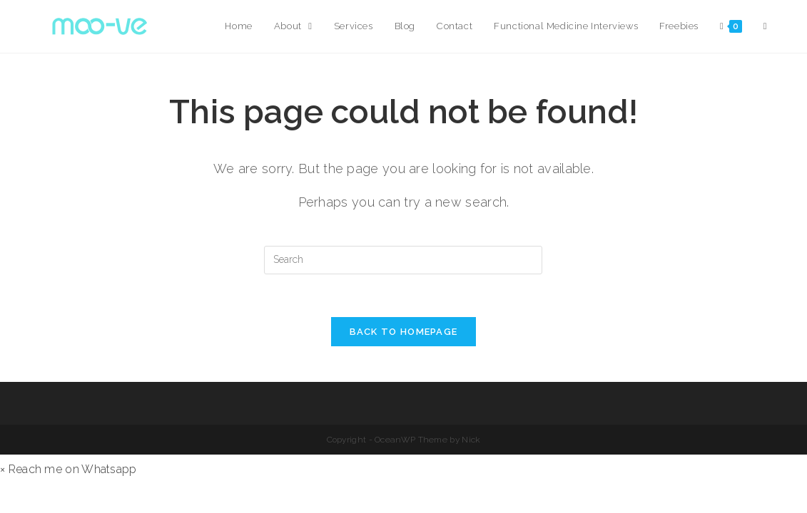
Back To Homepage (404, 331)
